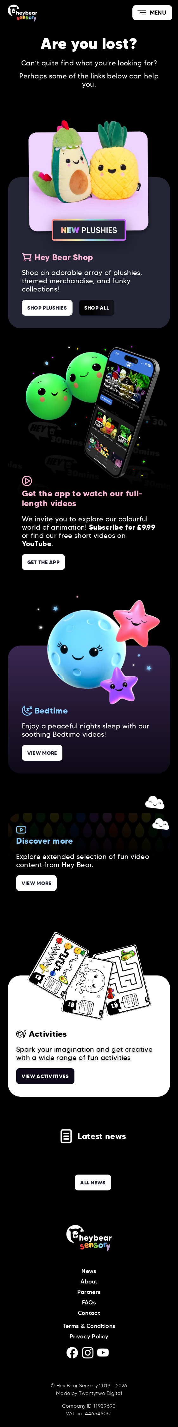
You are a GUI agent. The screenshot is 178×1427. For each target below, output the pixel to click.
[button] (152, 12)
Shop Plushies (47, 308)
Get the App (43, 562)
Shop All (96, 308)
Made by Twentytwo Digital (89, 1393)
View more (42, 753)
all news (93, 1182)
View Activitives (45, 1076)
